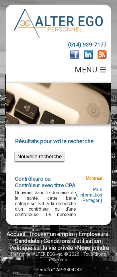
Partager (91, 200)
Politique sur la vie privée (41, 248)
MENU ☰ (90, 69)
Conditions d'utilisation (72, 241)
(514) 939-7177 (87, 44)
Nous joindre (93, 248)
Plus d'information (89, 192)
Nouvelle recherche (39, 156)
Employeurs (93, 234)
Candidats (27, 241)
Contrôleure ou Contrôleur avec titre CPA (45, 182)
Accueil (15, 234)
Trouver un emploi (52, 234)
